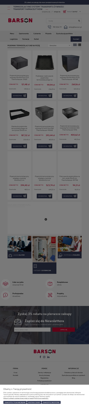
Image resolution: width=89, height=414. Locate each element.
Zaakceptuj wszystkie (51, 402)
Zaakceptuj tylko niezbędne (15, 402)
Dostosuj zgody (34, 402)
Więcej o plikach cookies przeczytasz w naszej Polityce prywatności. (26, 398)
